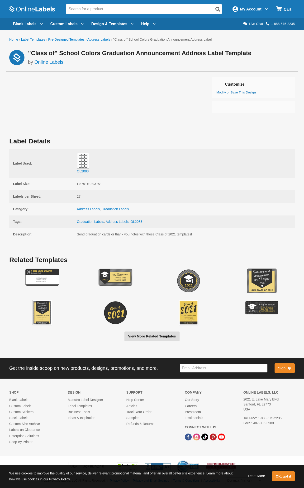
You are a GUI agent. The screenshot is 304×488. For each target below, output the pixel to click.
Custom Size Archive (24, 424)
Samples (132, 418)
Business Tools (79, 412)
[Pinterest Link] (214, 437)
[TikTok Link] (205, 437)
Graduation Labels (115, 209)
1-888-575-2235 (280, 24)
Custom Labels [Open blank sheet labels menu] (67, 24)
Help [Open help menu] (148, 24)
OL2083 (136, 222)
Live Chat (253, 23)
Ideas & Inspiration (81, 418)
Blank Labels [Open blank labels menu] (28, 24)
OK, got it (283, 476)
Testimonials (194, 418)
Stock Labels (18, 418)
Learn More (256, 476)
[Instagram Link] (197, 437)
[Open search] (218, 9)
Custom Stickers (21, 412)
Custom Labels (20, 406)
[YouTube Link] (221, 437)
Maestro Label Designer (85, 400)
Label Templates (33, 39)
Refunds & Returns (140, 424)
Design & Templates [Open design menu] (112, 24)
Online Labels (48, 62)
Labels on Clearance (24, 430)
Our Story (192, 400)
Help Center (135, 400)
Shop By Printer (21, 442)
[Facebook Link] (189, 437)
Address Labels (98, 39)
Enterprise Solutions (24, 436)
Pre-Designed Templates (66, 39)
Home (13, 39)
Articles (131, 406)
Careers (191, 406)
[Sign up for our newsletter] (223, 368)
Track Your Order (139, 412)
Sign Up (284, 368)
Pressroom (193, 412)
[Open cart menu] (284, 9)
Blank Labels (18, 400)
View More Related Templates (152, 336)
